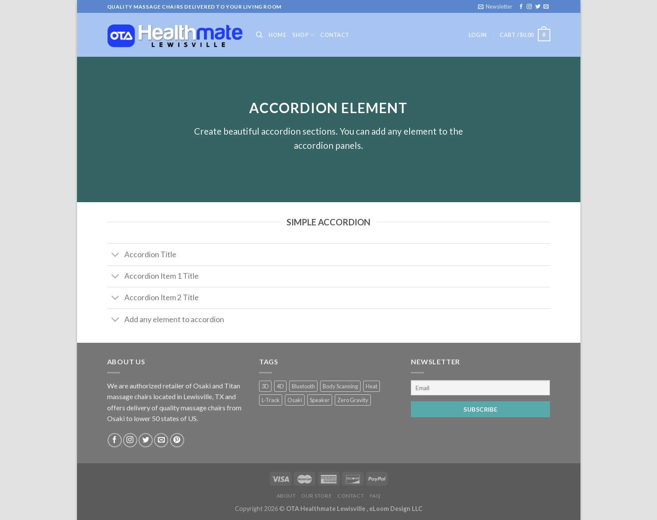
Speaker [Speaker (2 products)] (320, 400)
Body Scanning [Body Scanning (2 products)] (340, 386)
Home (277, 34)
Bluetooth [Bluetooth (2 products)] (303, 386)
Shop (303, 35)
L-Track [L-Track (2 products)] (271, 400)
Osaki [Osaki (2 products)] (294, 400)
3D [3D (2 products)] (265, 386)
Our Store (316, 495)
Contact (334, 34)
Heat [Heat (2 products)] (371, 386)
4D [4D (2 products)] (280, 386)
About (286, 495)
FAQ (375, 495)
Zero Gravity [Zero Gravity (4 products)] (352, 400)
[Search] (259, 35)
